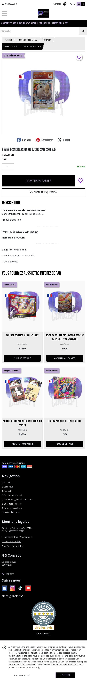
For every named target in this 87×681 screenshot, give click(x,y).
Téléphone (8, 573)
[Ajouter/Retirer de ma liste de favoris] (80, 180)
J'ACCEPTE (65, 675)
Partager (24, 140)
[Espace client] (65, 4)
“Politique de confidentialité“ (64, 664)
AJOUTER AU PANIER (38, 180)
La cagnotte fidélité (11, 503)
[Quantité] (8, 166)
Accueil (8, 39)
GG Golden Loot (10, 512)
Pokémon (46, 39)
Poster (64, 140)
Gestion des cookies (11, 541)
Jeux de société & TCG (27, 39)
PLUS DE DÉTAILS (22, 358)
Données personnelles (12, 546)
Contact (57, 3)
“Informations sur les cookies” (22, 664)
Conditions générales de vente (17, 499)
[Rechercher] (83, 31)
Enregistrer (44, 140)
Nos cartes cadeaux (12, 508)
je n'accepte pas (21, 675)
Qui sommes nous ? (12, 495)
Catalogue (7, 486)
